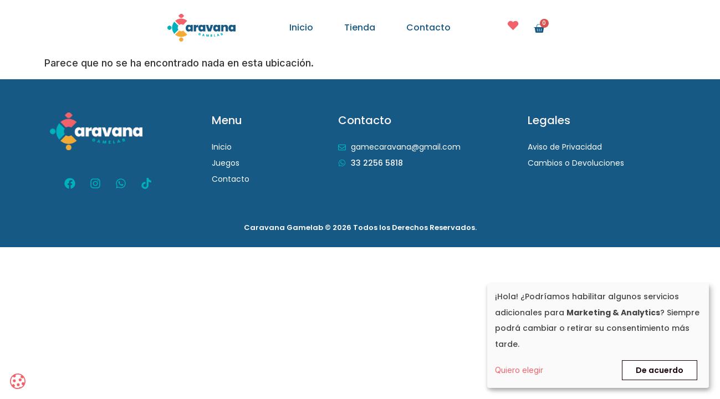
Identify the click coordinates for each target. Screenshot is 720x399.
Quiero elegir (519, 370)
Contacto (428, 27)
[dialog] (598, 335)
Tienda (359, 27)
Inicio (301, 27)
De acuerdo (659, 370)
